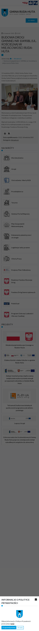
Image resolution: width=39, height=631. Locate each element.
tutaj (12, 624)
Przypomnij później (8, 627)
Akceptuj (20, 627)
